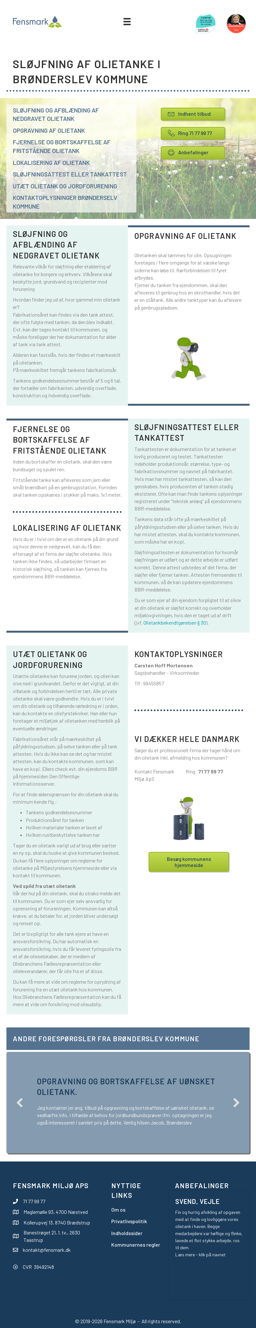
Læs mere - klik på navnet (200, 1254)
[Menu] (127, 22)
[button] (19, 1103)
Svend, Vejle (197, 1201)
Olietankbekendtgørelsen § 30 (174, 622)
